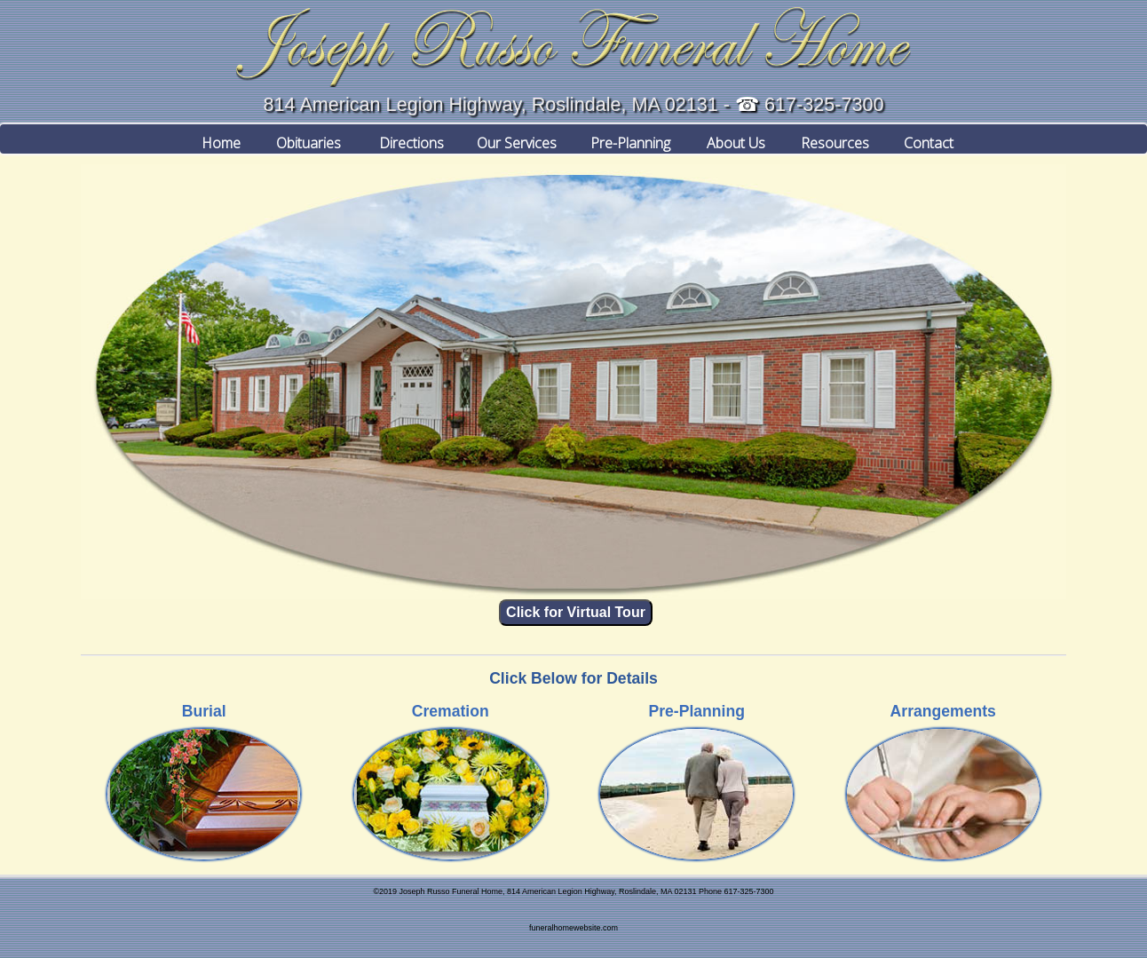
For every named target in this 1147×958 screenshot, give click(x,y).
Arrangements (943, 711)
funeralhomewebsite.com (573, 927)
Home (215, 138)
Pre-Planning (624, 138)
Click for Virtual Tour (575, 612)
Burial (204, 711)
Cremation (450, 711)
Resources (828, 138)
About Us (730, 138)
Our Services (509, 138)
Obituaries (303, 138)
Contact (928, 138)
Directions (404, 138)
